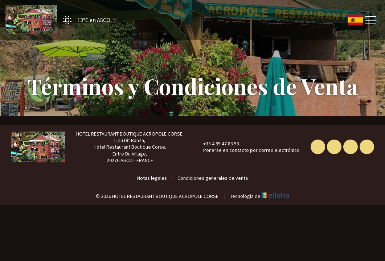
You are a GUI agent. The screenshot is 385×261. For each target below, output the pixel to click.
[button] (87, 20)
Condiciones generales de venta (212, 178)
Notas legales (152, 178)
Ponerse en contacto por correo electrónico (247, 150)
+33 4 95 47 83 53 (217, 143)
